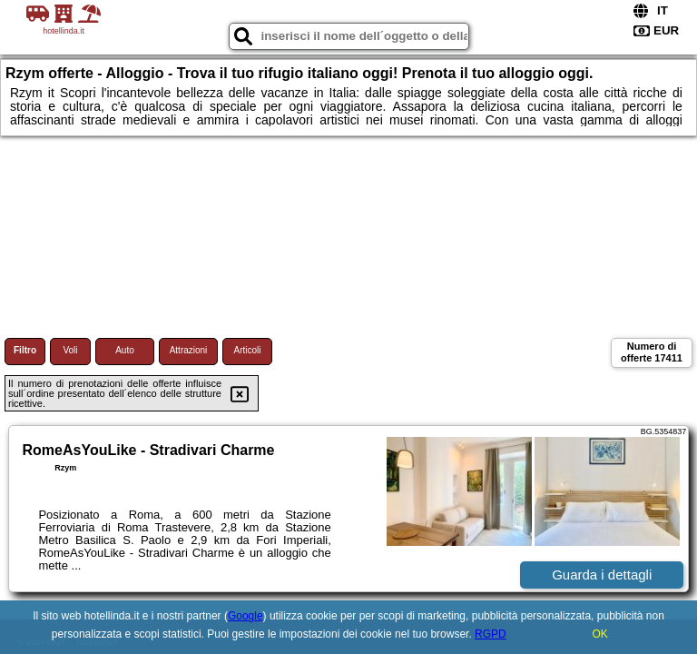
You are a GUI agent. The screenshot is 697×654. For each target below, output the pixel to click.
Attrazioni (189, 350)
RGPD (490, 634)
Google (245, 615)
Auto (124, 350)
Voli (70, 350)
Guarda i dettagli (602, 574)
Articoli (246, 350)
